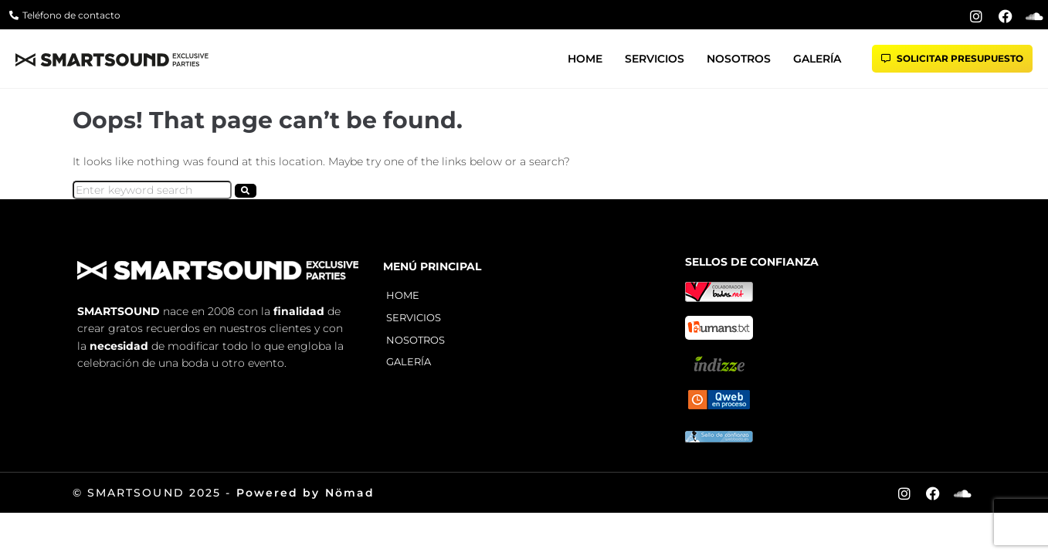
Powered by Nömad (305, 493)
